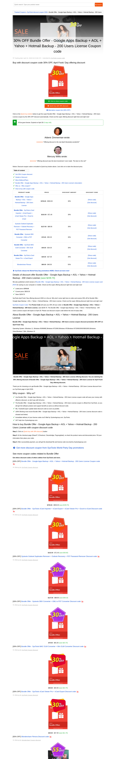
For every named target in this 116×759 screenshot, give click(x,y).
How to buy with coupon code (24, 189)
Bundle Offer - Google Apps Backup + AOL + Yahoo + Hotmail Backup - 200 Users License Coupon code (60, 461)
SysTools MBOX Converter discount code (26, 727)
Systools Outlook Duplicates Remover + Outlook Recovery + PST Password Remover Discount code (59, 556)
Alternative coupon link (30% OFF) (58, 110)
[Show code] (92, 199)
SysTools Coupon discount (30, 467)
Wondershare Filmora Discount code (35, 692)
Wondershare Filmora (24, 264)
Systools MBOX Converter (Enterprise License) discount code (32, 732)
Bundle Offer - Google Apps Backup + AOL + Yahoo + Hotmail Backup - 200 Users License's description (48, 183)
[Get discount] (91, 202)
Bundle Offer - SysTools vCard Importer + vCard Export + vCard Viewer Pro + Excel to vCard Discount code (61, 509)
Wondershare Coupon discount (31, 695)
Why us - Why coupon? (22, 186)
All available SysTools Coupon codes (26, 722)
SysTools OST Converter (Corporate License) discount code (32, 738)
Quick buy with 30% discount (57, 106)
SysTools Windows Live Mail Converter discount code (30, 747)
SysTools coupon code (58, 58)
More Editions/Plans (21, 180)
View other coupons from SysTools (25, 756)
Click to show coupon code (58, 101)
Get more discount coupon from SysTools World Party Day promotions (48, 448)
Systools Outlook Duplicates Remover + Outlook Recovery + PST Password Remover (24, 226)
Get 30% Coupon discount (23, 174)
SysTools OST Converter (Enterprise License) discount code (32, 744)
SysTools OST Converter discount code (25, 735)
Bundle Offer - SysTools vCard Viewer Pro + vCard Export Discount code (48, 662)
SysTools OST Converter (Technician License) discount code (32, 741)
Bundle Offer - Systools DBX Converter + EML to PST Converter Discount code (51, 601)
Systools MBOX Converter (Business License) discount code (32, 729)
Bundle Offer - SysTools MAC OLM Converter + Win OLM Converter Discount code (52, 631)
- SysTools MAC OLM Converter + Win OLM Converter (24, 247)
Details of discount (21, 177)
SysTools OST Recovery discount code (25, 750)
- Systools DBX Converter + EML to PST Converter (24, 237)
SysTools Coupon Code (20, 305)
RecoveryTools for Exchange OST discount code (28, 753)
